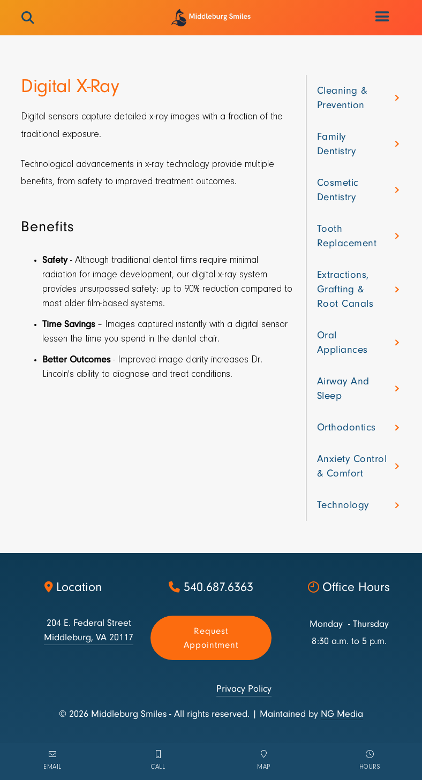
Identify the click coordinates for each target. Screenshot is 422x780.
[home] (211, 18)
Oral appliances (342, 342)
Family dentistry (336, 144)
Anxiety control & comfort (352, 466)
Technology (343, 505)
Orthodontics (346, 427)
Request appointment (211, 638)
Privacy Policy (244, 688)
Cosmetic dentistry (338, 190)
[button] (383, 17)
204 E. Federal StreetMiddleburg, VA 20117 (88, 630)
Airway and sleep (343, 388)
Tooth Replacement (347, 236)
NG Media (342, 714)
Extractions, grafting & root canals (345, 289)
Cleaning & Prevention (342, 98)
